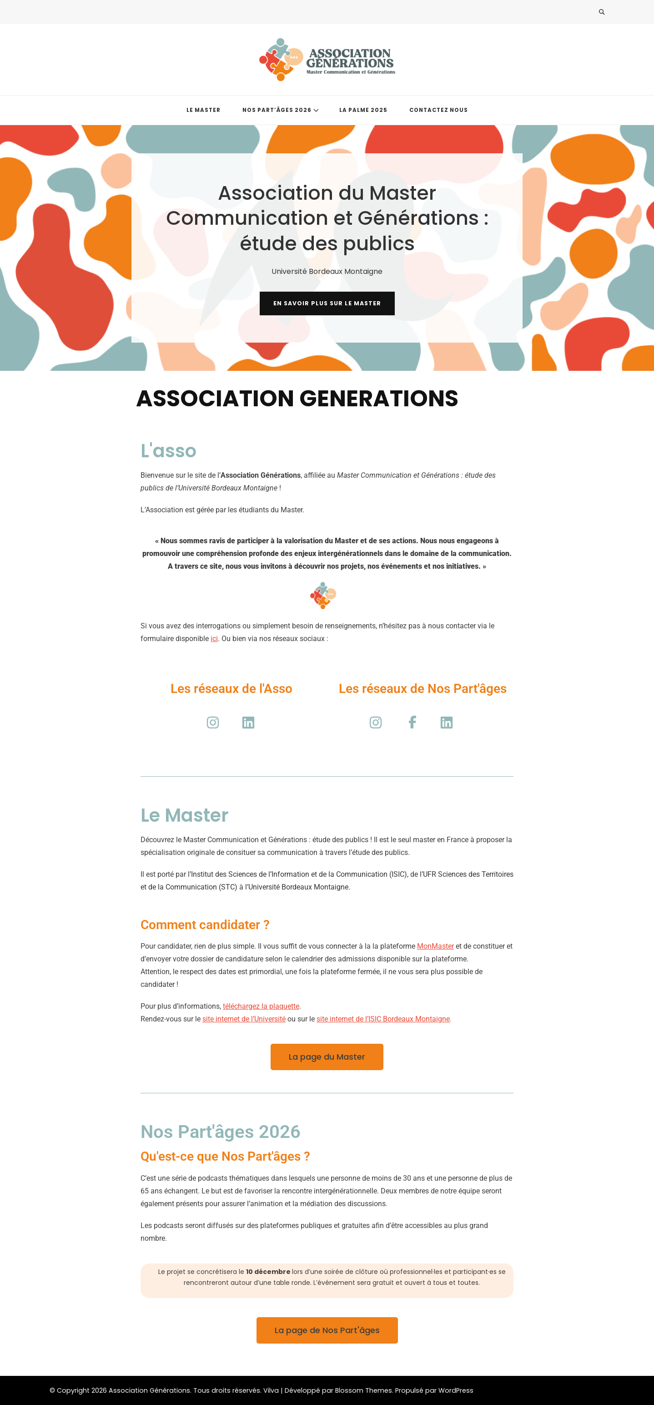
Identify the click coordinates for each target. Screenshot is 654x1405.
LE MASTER (203, 110)
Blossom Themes (363, 1390)
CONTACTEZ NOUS (438, 110)
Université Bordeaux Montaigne (298, 887)
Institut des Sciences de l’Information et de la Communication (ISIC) (299, 874)
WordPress (455, 1390)
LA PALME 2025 (363, 110)
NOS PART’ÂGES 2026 (277, 110)
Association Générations (149, 1390)
